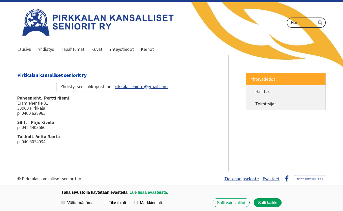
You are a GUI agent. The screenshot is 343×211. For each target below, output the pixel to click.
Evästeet (271, 178)
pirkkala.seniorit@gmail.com (140, 86)
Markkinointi (148, 202)
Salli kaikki (267, 202)
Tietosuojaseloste (241, 178)
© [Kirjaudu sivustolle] (19, 179)
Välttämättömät (78, 202)
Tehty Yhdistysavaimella (310, 178)
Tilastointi (114, 202)
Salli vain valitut (231, 202)
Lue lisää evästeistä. (149, 192)
